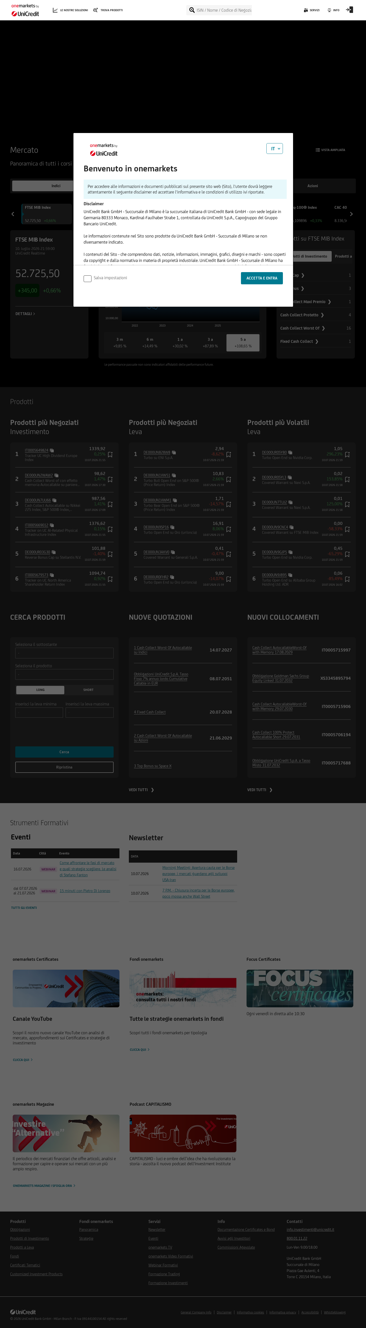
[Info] (333, 11)
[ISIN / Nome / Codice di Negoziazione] (224, 10)
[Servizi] (311, 11)
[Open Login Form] (349, 11)
